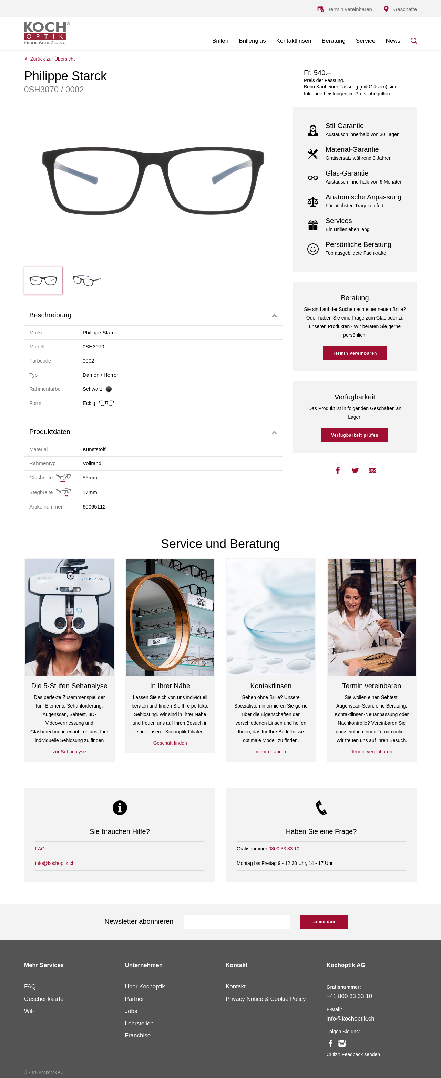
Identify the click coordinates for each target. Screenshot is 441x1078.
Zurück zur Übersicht (49, 59)
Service (366, 41)
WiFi (30, 1011)
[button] (153, 315)
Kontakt (236, 986)
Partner (134, 999)
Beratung (334, 41)
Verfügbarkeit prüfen (354, 435)
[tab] (153, 315)
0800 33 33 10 (284, 848)
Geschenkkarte (43, 999)
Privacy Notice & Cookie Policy (266, 999)
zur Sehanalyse (69, 751)
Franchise (138, 1035)
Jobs (131, 1011)
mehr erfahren (271, 751)
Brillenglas (252, 41)
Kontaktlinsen (293, 41)
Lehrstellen (139, 1023)
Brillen (220, 41)
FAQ (40, 848)
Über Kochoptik (145, 986)
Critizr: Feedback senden (353, 1054)
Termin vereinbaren (355, 353)
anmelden (324, 921)
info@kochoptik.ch (55, 863)
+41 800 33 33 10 (349, 996)
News (393, 41)
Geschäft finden (170, 743)
